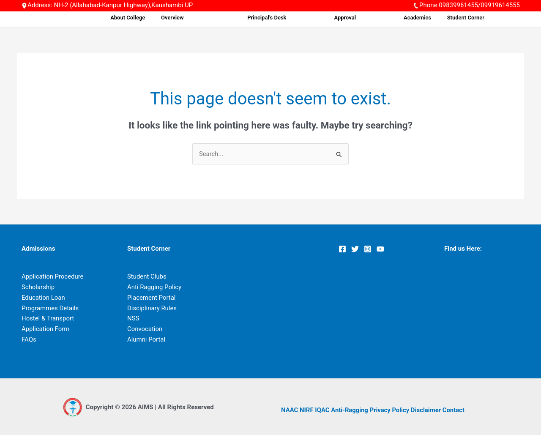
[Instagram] (368, 249)
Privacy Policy (391, 410)
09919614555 (500, 5)
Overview (238, 17)
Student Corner (478, 17)
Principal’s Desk (313, 17)
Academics (434, 17)
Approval (377, 17)
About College (199, 17)
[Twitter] (355, 249)
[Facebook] (342, 249)
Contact (455, 410)
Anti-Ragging (350, 410)
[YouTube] (380, 249)
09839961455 (458, 5)
